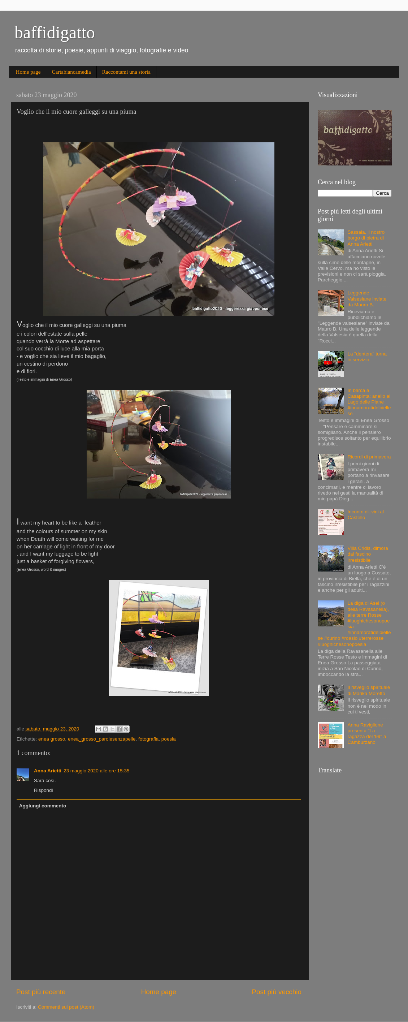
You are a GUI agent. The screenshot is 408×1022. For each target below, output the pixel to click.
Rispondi (43, 790)
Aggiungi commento (42, 805)
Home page (28, 72)
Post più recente (41, 992)
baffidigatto (54, 32)
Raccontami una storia (126, 72)
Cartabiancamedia (71, 72)
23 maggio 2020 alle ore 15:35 (96, 770)
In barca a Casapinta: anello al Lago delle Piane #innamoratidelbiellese (369, 402)
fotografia (148, 739)
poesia (168, 739)
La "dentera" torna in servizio (367, 356)
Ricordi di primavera (369, 457)
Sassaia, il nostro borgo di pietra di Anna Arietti (366, 237)
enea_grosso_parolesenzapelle (102, 739)
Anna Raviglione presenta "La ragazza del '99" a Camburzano (366, 733)
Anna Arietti (47, 770)
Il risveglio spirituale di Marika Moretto (368, 690)
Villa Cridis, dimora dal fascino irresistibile (367, 554)
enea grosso (51, 739)
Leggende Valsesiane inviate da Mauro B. (366, 298)
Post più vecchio (276, 992)
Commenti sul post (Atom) (66, 1007)
